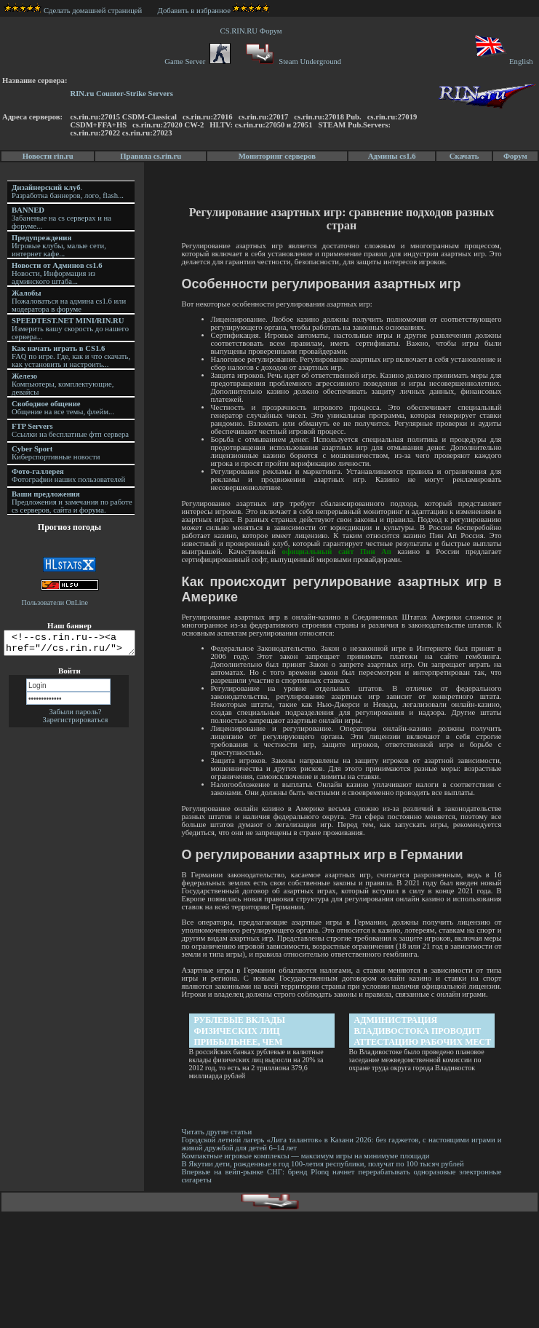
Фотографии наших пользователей (68, 475)
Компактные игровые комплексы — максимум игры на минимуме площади (307, 1156)
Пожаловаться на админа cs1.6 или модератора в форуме (69, 301)
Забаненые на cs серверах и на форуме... (61, 218)
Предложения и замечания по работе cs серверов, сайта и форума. (72, 502)
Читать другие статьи (218, 1132)
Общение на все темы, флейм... (63, 408)
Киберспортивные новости (56, 453)
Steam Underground (292, 62)
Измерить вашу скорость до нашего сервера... (70, 329)
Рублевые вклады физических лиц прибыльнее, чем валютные (241, 1031)
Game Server (197, 62)
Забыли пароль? (75, 716)
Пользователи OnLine (55, 602)
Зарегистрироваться (75, 724)
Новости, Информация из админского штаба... (57, 273)
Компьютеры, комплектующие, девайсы (62, 384)
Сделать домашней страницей (73, 11)
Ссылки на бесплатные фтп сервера (70, 430)
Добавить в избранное (194, 11)
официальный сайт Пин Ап (337, 552)
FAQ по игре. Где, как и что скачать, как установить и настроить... (71, 356)
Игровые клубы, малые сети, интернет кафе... (59, 246)
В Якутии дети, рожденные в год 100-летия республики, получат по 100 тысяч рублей (324, 1164)
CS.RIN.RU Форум (253, 31)
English (503, 62)
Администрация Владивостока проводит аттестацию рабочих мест (423, 1031)
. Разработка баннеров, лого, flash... (68, 191)
